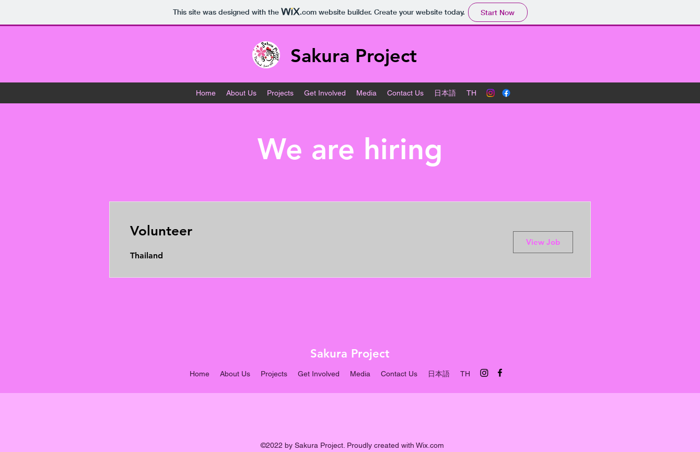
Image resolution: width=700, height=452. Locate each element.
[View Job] (543, 242)
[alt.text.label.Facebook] (506, 93)
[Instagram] (490, 93)
